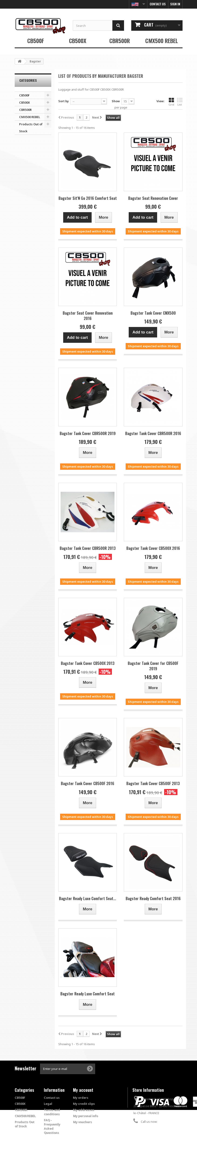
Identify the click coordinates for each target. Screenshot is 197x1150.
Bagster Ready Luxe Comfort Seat (87, 993)
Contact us (158, 4)
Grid (171, 101)
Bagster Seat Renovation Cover (153, 198)
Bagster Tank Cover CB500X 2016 (153, 548)
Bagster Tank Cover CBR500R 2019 (88, 433)
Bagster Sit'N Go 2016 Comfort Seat (88, 198)
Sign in (175, 4)
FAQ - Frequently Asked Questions (52, 1126)
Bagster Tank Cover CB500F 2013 (153, 783)
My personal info (85, 1116)
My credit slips (84, 1104)
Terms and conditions (52, 1112)
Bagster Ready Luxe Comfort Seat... (87, 898)
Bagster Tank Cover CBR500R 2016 (153, 433)
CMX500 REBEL (161, 40)
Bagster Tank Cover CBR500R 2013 (88, 548)
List (180, 101)
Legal (48, 1104)
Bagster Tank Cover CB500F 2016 (87, 783)
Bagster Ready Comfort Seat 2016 (153, 898)
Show (116, 101)
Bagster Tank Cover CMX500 (153, 313)
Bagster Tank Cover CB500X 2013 (87, 663)
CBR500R (119, 40)
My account (83, 1090)
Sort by (63, 101)
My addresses (83, 1110)
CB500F (35, 40)
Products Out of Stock (30, 127)
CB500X (77, 40)
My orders (80, 1098)
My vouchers (82, 1122)
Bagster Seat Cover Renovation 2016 (88, 315)
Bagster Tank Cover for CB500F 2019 (153, 665)
